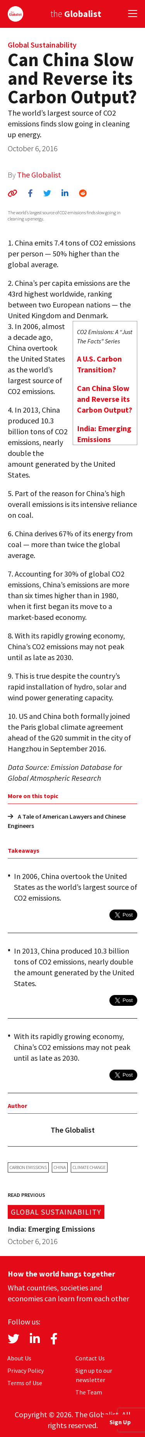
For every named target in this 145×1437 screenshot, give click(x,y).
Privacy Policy (25, 1370)
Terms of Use (24, 1383)
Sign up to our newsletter (93, 1375)
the (75, 14)
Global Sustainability (42, 44)
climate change (89, 1167)
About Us (19, 1358)
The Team (88, 1392)
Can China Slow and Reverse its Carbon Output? (104, 399)
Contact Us (90, 1358)
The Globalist (39, 174)
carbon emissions (28, 1167)
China (60, 1167)
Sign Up (120, 1422)
